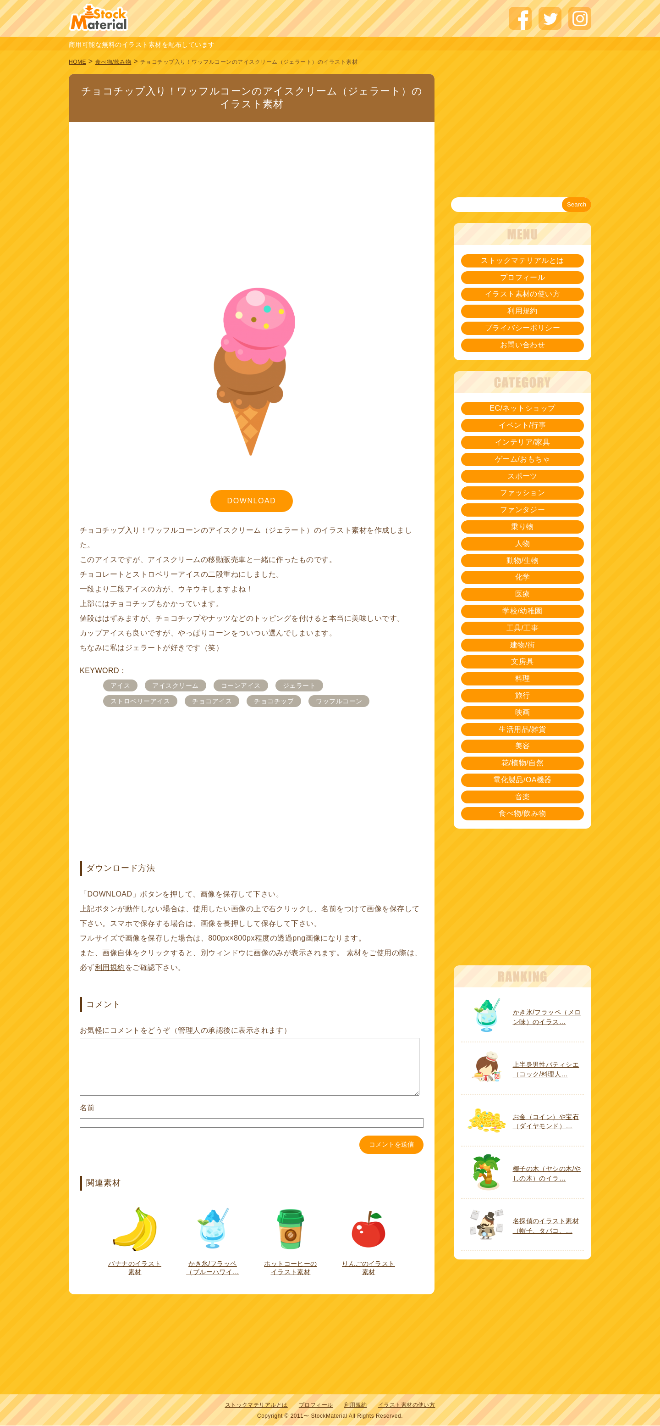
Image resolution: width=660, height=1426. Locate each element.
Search (576, 204)
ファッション (522, 492)
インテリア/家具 (522, 442)
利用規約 (110, 967)
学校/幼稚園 (522, 611)
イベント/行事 (522, 425)
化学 (522, 577)
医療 (522, 594)
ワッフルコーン (339, 701)
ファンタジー (522, 509)
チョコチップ (274, 701)
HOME (77, 62)
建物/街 (522, 645)
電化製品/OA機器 (522, 780)
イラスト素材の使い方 (523, 294)
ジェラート (299, 685)
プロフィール (522, 277)
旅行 (522, 695)
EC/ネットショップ (522, 408)
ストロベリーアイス (140, 701)
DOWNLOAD (251, 501)
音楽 (522, 797)
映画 (522, 712)
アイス (120, 685)
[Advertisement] (251, 190)
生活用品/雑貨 (522, 729)
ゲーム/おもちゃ (522, 459)
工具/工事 (522, 628)
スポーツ (522, 476)
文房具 (522, 661)
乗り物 (522, 526)
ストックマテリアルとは (522, 260)
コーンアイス (241, 685)
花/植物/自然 (522, 763)
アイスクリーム (175, 685)
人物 (522, 543)
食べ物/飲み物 (113, 62)
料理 (522, 678)
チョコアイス (212, 701)
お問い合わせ (522, 345)
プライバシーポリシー (523, 328)
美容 (522, 746)
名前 (87, 1119)
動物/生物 (522, 560)
